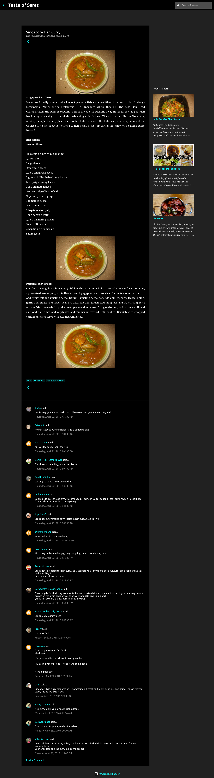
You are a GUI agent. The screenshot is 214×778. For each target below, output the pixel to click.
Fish (29, 381)
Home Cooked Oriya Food (49, 611)
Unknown (40, 646)
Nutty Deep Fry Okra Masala (166, 119)
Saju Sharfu (41, 514)
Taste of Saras (23, 5)
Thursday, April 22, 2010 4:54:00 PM (54, 603)
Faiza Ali (39, 425)
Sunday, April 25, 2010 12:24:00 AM (53, 696)
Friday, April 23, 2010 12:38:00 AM (53, 637)
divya (38, 408)
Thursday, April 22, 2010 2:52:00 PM (54, 558)
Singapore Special (55, 381)
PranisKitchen (42, 566)
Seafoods (39, 381)
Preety (38, 629)
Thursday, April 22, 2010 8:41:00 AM (54, 506)
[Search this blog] (196, 5)
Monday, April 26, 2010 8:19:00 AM (53, 713)
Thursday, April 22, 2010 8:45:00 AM (54, 523)
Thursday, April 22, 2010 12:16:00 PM (54, 540)
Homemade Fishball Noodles (166, 169)
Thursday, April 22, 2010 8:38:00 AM (54, 486)
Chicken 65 (158, 218)
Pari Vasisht (41, 442)
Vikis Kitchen (42, 739)
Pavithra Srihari (43, 477)
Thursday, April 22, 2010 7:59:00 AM (54, 416)
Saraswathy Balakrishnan (48, 589)
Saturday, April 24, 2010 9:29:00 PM (53, 676)
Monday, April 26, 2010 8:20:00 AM (53, 730)
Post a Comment (35, 760)
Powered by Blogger (107, 774)
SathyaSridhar (42, 704)
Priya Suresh (41, 549)
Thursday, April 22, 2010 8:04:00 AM (54, 451)
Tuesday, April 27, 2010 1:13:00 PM (53, 753)
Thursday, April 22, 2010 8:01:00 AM (54, 434)
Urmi (37, 684)
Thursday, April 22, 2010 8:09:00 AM (54, 468)
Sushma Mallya (43, 531)
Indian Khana (42, 494)
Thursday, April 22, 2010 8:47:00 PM (54, 620)
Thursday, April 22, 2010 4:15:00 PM (54, 580)
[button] (28, 42)
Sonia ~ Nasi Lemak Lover (48, 460)
